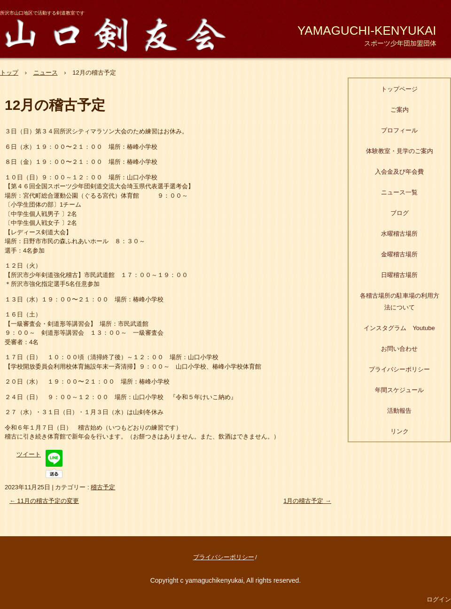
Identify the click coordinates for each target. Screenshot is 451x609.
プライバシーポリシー (399, 369)
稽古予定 (103, 487)
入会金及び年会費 (399, 171)
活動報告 (399, 410)
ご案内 (399, 109)
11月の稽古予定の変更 (44, 500)
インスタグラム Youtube (399, 327)
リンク (399, 431)
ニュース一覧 (399, 192)
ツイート (28, 454)
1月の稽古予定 (307, 500)
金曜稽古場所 (399, 254)
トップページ (399, 89)
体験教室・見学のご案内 (399, 150)
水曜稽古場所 (399, 233)
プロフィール (399, 130)
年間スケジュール (399, 389)
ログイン (439, 599)
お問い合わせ (399, 348)
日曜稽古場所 (399, 274)
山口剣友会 (121, 33)
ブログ (399, 212)
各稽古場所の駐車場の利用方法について (399, 301)
